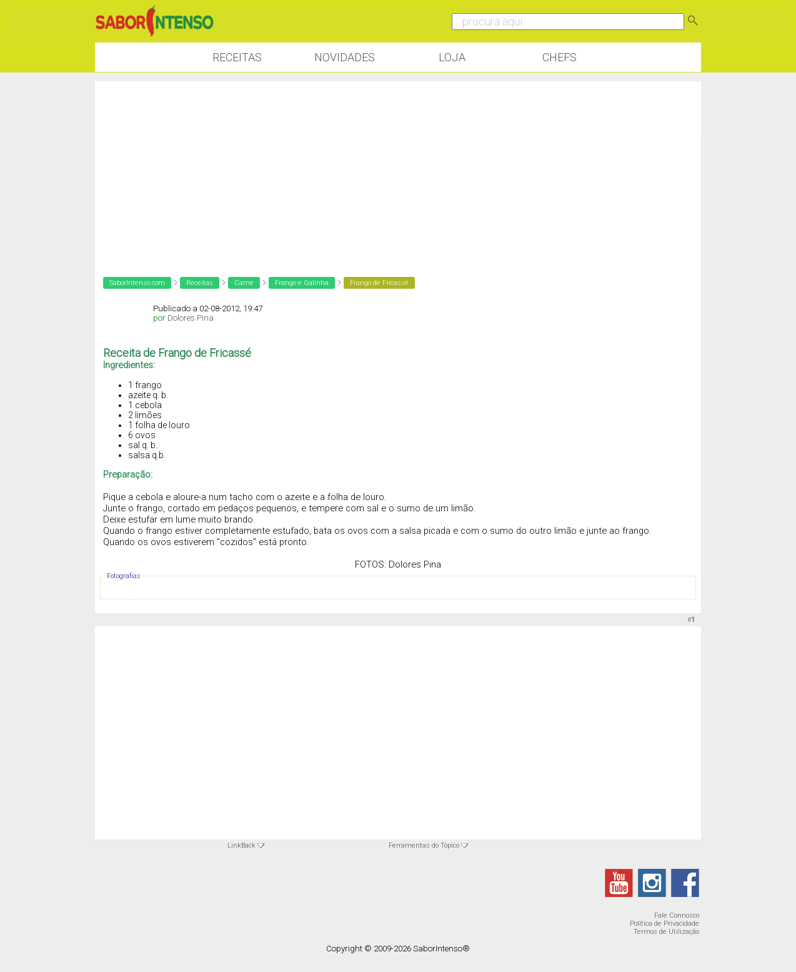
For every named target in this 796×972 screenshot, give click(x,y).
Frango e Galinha (302, 283)
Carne (244, 283)
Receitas (237, 57)
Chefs (559, 57)
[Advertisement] (398, 168)
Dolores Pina (190, 318)
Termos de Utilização (666, 932)
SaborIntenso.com (137, 283)
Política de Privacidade (664, 923)
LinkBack (241, 845)
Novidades (344, 57)
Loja (452, 57)
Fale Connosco (676, 915)
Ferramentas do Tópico (424, 845)
